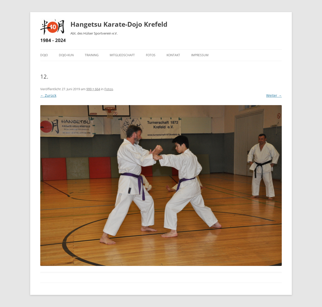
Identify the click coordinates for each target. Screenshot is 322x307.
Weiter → (274, 95)
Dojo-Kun (66, 55)
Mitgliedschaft (122, 55)
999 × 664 (93, 89)
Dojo (44, 55)
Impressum (200, 55)
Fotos (150, 55)
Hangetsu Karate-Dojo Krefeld (118, 24)
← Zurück (48, 95)
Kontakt (173, 55)
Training (92, 55)
